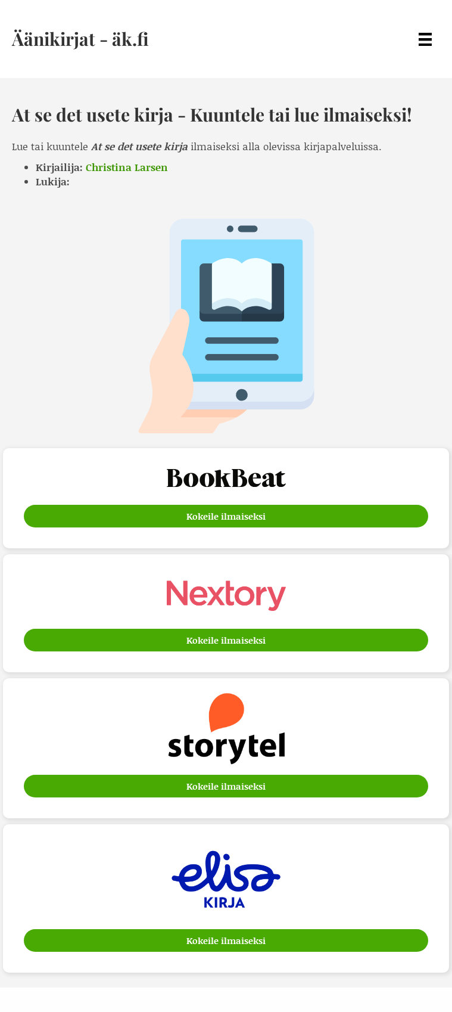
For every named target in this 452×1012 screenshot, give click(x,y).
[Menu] (425, 39)
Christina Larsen (127, 167)
